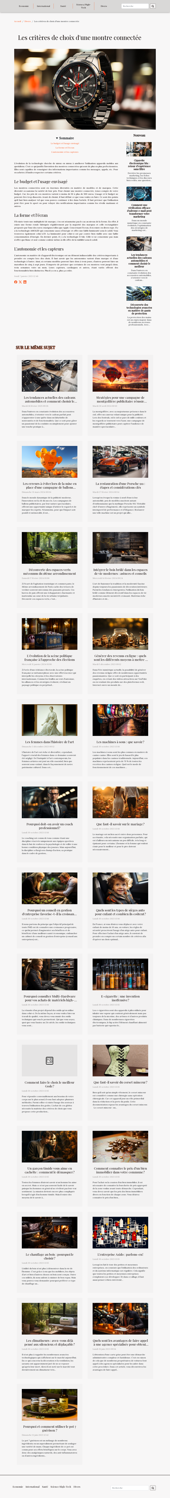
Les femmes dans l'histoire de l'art (49, 742)
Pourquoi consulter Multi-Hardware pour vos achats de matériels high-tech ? (50, 1000)
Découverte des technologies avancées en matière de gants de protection (139, 309)
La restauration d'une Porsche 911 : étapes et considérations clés (120, 485)
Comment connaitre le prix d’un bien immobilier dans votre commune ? (120, 1170)
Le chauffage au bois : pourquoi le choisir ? (50, 1256)
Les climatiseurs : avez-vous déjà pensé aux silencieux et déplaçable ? (49, 1342)
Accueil (17, 21)
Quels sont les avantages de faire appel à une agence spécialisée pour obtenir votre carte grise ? (120, 1344)
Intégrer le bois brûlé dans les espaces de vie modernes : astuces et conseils (120, 571)
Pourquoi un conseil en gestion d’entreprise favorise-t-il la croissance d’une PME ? (49, 914)
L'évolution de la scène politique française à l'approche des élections (49, 658)
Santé (63, 6)
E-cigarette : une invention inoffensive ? (120, 998)
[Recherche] (135, 6)
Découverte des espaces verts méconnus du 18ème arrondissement (49, 571)
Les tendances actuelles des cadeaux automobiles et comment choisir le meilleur (139, 260)
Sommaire (66, 138)
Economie (24, 6)
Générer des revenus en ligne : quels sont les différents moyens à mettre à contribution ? (120, 659)
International (43, 6)
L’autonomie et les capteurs (64, 152)
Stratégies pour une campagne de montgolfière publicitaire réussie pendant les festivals (120, 401)
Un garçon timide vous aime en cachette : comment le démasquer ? (50, 1170)
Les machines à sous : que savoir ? (120, 742)
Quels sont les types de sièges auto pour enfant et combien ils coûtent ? (120, 912)
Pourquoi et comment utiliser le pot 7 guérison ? (49, 1428)
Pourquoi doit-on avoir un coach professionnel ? (50, 826)
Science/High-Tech (83, 6)
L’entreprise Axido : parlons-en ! (120, 1254)
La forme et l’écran (65, 147)
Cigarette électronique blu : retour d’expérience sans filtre (139, 165)
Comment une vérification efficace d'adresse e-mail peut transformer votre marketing (139, 210)
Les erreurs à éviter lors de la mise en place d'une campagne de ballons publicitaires (49, 487)
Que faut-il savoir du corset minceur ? (120, 1082)
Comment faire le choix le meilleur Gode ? (49, 1084)
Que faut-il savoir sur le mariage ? (120, 824)
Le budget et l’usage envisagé (65, 143)
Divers (104, 6)
